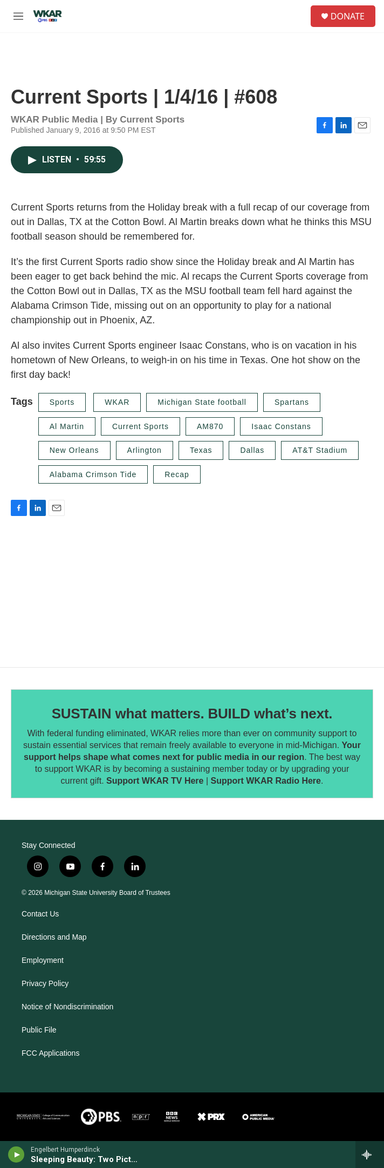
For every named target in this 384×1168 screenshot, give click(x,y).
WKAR (117, 402)
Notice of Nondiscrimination (67, 1007)
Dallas (252, 450)
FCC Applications (50, 1053)
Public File (39, 1030)
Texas (201, 450)
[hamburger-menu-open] (18, 16)
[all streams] (369, 1154)
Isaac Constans (281, 426)
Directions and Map (54, 937)
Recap (176, 474)
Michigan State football (201, 402)
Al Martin (67, 426)
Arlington (144, 450)
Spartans (292, 402)
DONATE (348, 16)
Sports (62, 402)
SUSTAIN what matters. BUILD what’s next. (192, 713)
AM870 (210, 426)
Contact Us (40, 914)
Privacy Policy (45, 984)
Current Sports (140, 426)
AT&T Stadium (319, 450)
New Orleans (74, 450)
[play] (16, 1154)
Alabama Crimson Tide (93, 474)
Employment (43, 960)
